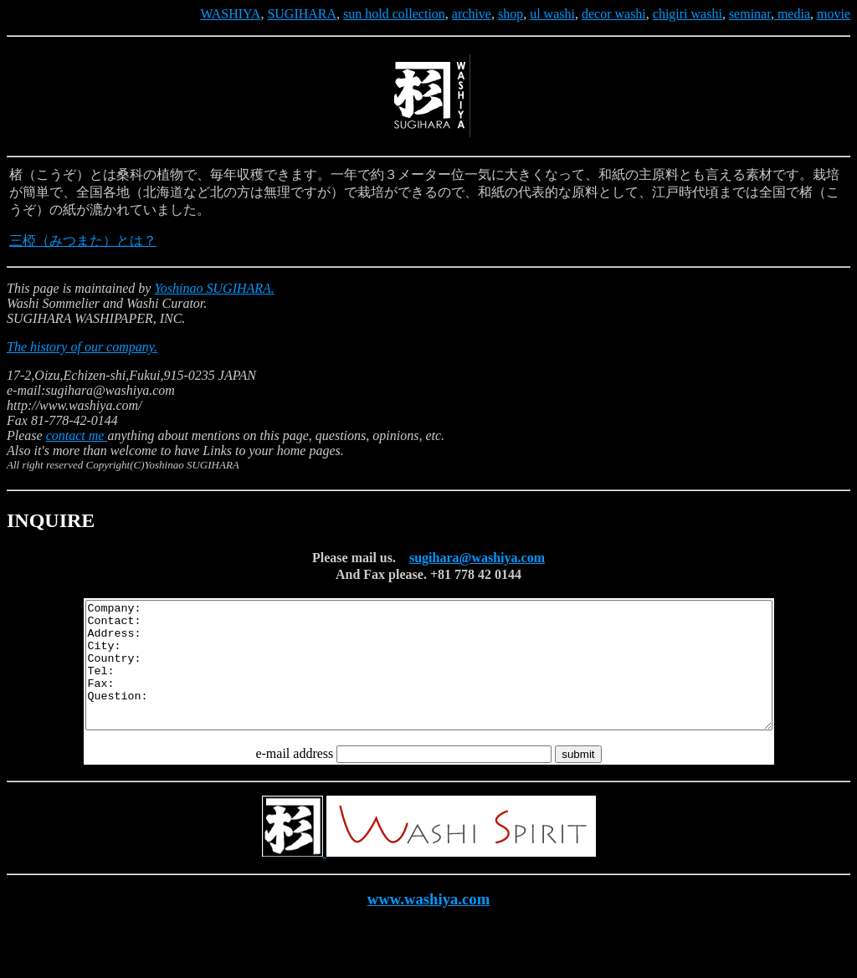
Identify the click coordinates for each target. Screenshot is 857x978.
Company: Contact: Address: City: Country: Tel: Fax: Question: (429, 677)
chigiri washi (687, 14)
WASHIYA (230, 14)
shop (510, 14)
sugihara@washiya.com (477, 557)
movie (833, 14)
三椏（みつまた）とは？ (83, 240)
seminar (750, 14)
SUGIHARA (301, 14)
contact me (77, 435)
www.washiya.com (428, 924)
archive (471, 14)
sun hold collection (394, 14)
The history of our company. (82, 347)
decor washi (614, 14)
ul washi (552, 14)
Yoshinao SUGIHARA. (214, 288)
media (792, 14)
